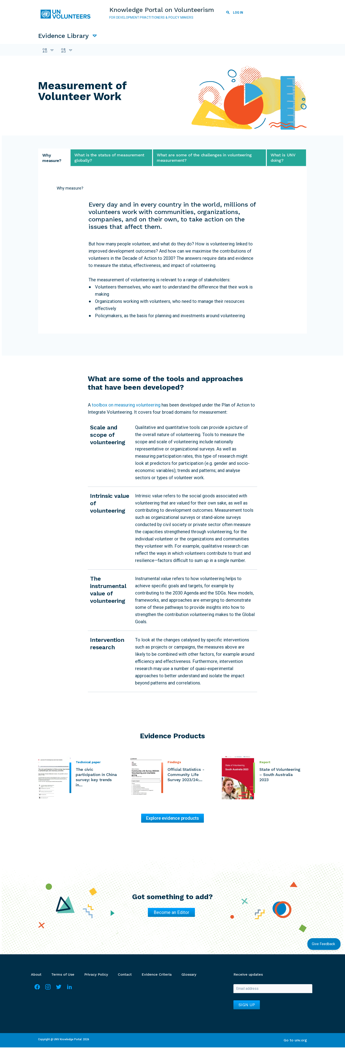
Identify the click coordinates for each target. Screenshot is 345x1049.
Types (91, 50)
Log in (238, 12)
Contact (125, 976)
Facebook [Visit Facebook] (37, 990)
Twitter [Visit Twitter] (58, 990)
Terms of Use (62, 976)
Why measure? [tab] (51, 159)
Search (228, 13)
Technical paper (88, 763)
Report (264, 763)
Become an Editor (171, 914)
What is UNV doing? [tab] (283, 159)
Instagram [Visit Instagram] (48, 990)
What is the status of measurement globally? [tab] (109, 159)
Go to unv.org (295, 1042)
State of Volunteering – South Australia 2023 (279, 776)
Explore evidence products (172, 819)
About (36, 976)
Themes (57, 50)
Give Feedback (324, 944)
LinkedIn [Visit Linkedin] (69, 990)
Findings (174, 763)
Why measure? (70, 189)
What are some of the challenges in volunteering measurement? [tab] (204, 159)
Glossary (188, 976)
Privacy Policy (96, 976)
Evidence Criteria (157, 976)
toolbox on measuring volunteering (125, 406)
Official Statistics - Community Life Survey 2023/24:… (186, 776)
